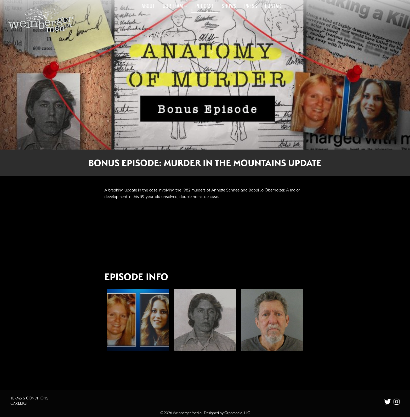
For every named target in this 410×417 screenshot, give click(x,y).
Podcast (204, 6)
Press (250, 6)
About (148, 6)
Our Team (175, 6)
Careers (18, 403)
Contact (274, 6)
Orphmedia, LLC (237, 413)
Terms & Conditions (29, 398)
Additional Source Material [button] (138, 369)
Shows (229, 6)
